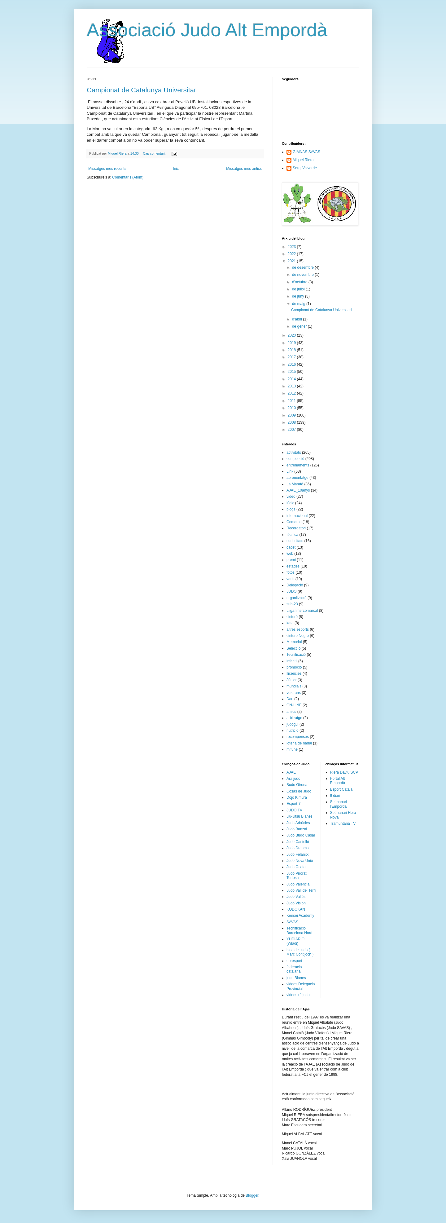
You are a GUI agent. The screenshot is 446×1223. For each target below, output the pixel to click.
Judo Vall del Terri (301, 890)
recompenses (297, 737)
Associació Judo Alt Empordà (207, 30)
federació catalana (294, 969)
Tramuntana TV (343, 823)
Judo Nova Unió (299, 861)
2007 (292, 429)
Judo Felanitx (297, 854)
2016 (292, 364)
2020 (292, 335)
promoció (294, 667)
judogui (292, 724)
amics (291, 711)
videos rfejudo (298, 995)
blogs (290, 509)
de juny (298, 296)
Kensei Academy (300, 915)
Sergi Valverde (305, 168)
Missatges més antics (244, 168)
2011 (292, 401)
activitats (293, 452)
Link (289, 471)
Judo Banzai (296, 829)
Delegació (294, 585)
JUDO (291, 591)
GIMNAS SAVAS (306, 152)
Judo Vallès (295, 896)
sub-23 (292, 604)
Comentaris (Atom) (127, 177)
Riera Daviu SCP (344, 772)
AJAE (291, 772)
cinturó (292, 617)
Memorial (294, 642)
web (289, 553)
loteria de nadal (299, 743)
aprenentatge (297, 477)
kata (290, 623)
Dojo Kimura (296, 797)
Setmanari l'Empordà (338, 804)
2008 (292, 422)
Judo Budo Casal (300, 835)
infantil (291, 661)
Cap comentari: (154, 153)
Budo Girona (296, 785)
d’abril (297, 319)
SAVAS (292, 922)
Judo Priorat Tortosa (296, 875)
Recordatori (296, 528)
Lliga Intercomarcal (302, 610)
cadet (290, 547)
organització (296, 598)
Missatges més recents (107, 168)
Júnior (291, 680)
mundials (293, 686)
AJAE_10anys (298, 490)
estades (293, 566)
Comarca (294, 522)
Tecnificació (296, 654)
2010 (292, 408)
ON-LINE (294, 705)
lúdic (290, 503)
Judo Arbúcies (298, 823)
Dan (289, 699)
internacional (297, 516)
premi (291, 560)
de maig (299, 304)
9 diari (335, 795)
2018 (292, 350)
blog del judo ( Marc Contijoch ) (299, 952)
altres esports (297, 629)
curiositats (294, 541)
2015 (292, 371)
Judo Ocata (295, 867)
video (290, 496)
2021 (292, 261)
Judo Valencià (298, 884)
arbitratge (294, 718)
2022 (292, 254)
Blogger (252, 1195)
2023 (292, 247)
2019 (292, 343)
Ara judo (293, 778)
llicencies (294, 673)
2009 (292, 415)
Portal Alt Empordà (337, 780)
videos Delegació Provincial (300, 986)
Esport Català (341, 789)
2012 (292, 393)
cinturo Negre (297, 636)
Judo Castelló (297, 842)
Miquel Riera (303, 160)
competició (295, 459)
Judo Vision (296, 903)
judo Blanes (296, 978)
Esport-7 (293, 803)
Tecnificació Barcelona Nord (299, 930)
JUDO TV (294, 810)
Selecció (293, 648)
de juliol (299, 289)
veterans (293, 693)
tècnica (292, 534)
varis (290, 579)
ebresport (294, 961)
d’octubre (300, 282)
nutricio (292, 730)
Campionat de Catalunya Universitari (142, 90)
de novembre (303, 274)
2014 (292, 379)
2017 (292, 357)
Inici (176, 168)
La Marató (294, 484)
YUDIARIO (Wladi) (295, 941)
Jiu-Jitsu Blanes (299, 816)
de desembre (303, 267)
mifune (292, 749)
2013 (292, 386)
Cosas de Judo (298, 791)
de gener (300, 326)
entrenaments (297, 465)
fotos (290, 572)
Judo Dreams (297, 848)
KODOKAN (295, 909)
